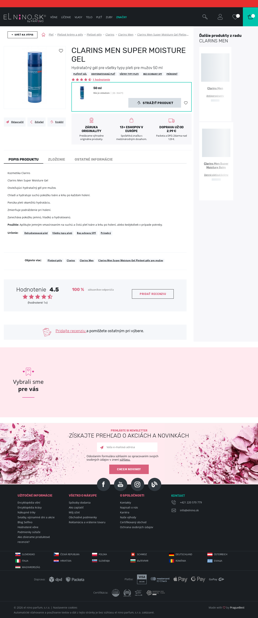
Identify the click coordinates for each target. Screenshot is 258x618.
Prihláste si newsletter (129, 434)
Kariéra (124, 512)
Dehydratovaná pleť (36, 233)
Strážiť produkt (155, 103)
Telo (89, 17)
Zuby (109, 17)
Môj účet (74, 512)
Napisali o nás (129, 507)
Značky (121, 17)
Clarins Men (125, 34)
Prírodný (106, 233)
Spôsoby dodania (80, 502)
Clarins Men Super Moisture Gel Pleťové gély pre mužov (172, 34)
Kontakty (125, 502)
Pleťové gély (94, 34)
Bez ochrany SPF (86, 233)
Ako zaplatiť (76, 507)
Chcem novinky (129, 469)
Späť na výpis (24, 34)
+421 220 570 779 (191, 502)
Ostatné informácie (94, 159)
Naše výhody (128, 517)
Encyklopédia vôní (29, 502)
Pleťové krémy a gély (70, 34)
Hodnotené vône (28, 527)
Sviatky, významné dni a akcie (36, 517)
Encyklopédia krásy (30, 507)
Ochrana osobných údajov (136, 527)
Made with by (226, 607)
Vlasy (78, 17)
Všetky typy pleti (62, 233)
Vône (53, 17)
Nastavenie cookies (65, 607)
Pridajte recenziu (71, 331)
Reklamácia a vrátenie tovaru (87, 522)
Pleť (51, 34)
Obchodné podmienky (83, 517)
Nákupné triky (26, 512)
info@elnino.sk (189, 510)
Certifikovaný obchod (133, 522)
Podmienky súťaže (29, 532)
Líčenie (66, 17)
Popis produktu (24, 159)
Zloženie (56, 159)
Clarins (109, 34)
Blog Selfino (25, 522)
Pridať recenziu (153, 294)
